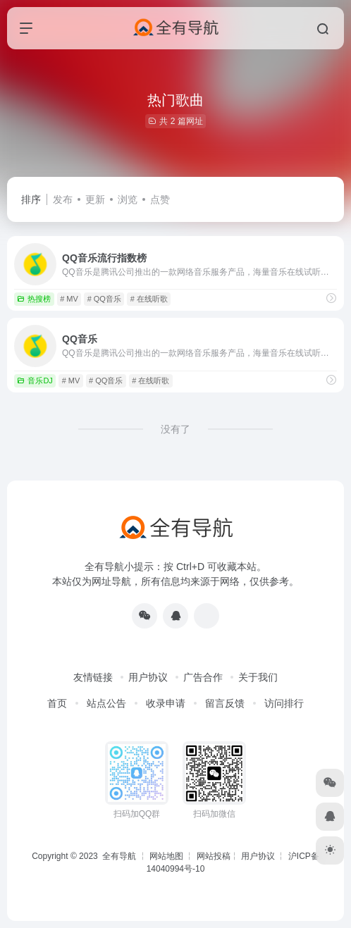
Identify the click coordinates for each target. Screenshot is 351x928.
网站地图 (166, 856)
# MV (69, 299)
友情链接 (93, 677)
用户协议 (148, 677)
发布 (63, 199)
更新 (95, 199)
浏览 (127, 199)
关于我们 (258, 677)
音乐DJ (34, 380)
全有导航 (120, 856)
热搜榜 (34, 299)
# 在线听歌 (149, 299)
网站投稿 (213, 856)
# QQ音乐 (104, 299)
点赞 (160, 199)
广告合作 (203, 677)
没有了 (175, 429)
